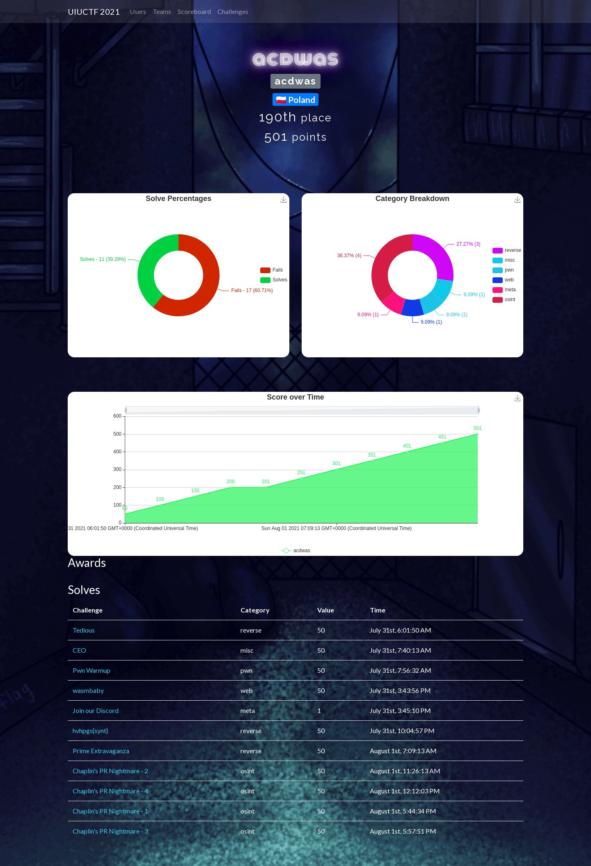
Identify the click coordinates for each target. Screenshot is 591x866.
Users (138, 11)
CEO (79, 650)
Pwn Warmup (91, 670)
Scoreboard (194, 11)
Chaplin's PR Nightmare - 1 (110, 811)
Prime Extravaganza (101, 750)
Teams (162, 11)
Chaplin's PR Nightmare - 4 (110, 791)
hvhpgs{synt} (90, 730)
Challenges (233, 11)
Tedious (84, 630)
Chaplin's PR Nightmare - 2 (110, 771)
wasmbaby (88, 690)
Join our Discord (96, 710)
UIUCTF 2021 (94, 11)
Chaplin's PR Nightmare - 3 (110, 831)
